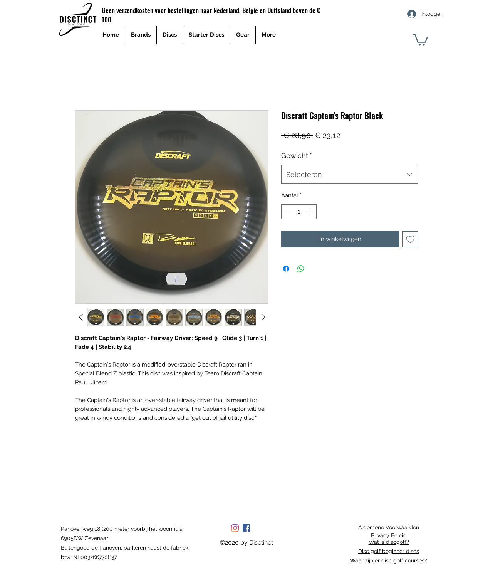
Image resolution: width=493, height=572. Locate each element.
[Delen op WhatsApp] (300, 268)
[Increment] (310, 212)
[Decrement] (287, 212)
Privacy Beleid (389, 535)
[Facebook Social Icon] (246, 528)
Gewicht (296, 155)
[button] (420, 39)
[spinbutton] (299, 212)
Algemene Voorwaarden (388, 527)
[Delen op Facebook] (286, 268)
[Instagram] (235, 528)
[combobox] (349, 174)
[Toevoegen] (410, 239)
